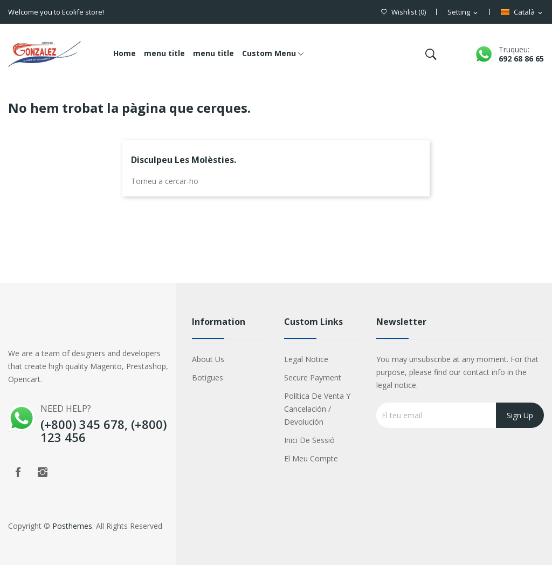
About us (208, 359)
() (403, 12)
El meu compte (311, 458)
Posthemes (72, 526)
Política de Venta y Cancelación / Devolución (317, 409)
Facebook (17, 472)
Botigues (207, 377)
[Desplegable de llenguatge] (522, 12)
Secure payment (312, 377)
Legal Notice (306, 359)
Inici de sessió (309, 440)
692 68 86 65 (521, 58)
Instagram (42, 472)
